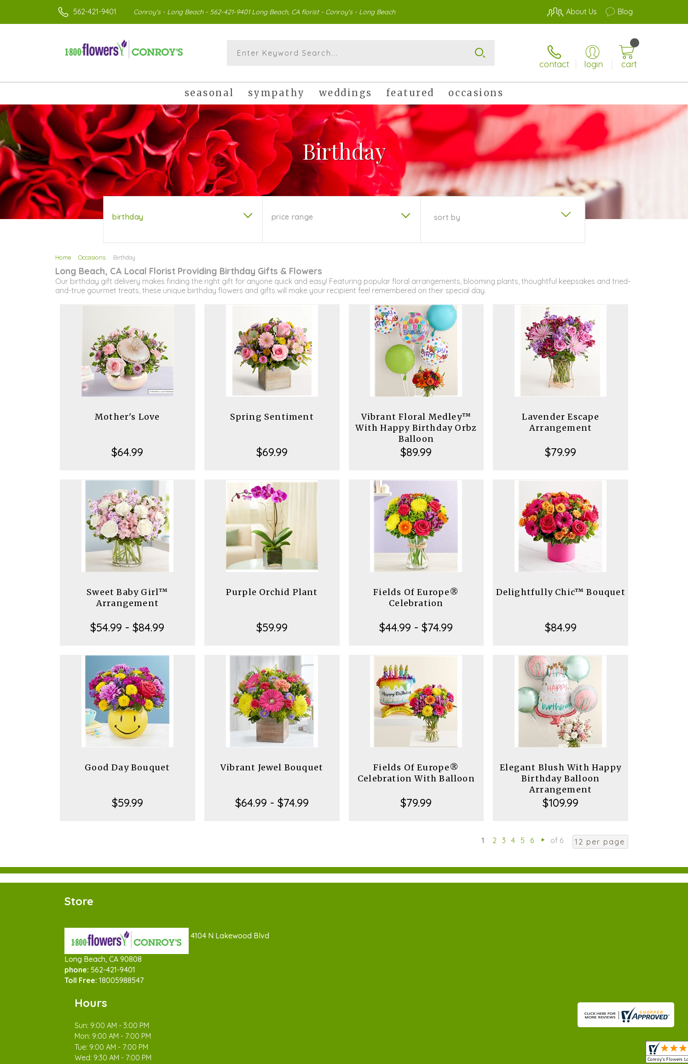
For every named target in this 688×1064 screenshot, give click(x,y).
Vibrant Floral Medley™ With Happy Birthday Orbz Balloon (416, 422)
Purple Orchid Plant (272, 587)
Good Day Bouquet (127, 762)
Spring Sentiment (272, 411)
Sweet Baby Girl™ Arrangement (127, 592)
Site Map (608, 1054)
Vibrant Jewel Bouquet (271, 762)
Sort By (447, 212)
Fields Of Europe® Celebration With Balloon (416, 768)
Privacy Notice (485, 1054)
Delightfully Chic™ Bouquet (560, 587)
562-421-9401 (94, 11)
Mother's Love (127, 411)
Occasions (91, 252)
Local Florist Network (551, 1054)
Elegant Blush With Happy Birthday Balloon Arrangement (560, 773)
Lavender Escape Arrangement (561, 417)
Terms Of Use (431, 1054)
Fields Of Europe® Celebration (416, 592)
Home (63, 252)
